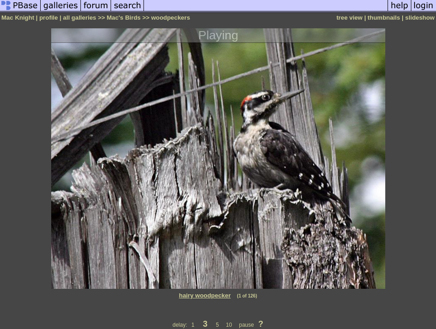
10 (229, 325)
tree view (349, 17)
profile (48, 17)
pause (246, 325)
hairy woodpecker (205, 295)
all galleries (79, 17)
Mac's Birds (123, 17)
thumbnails (383, 17)
